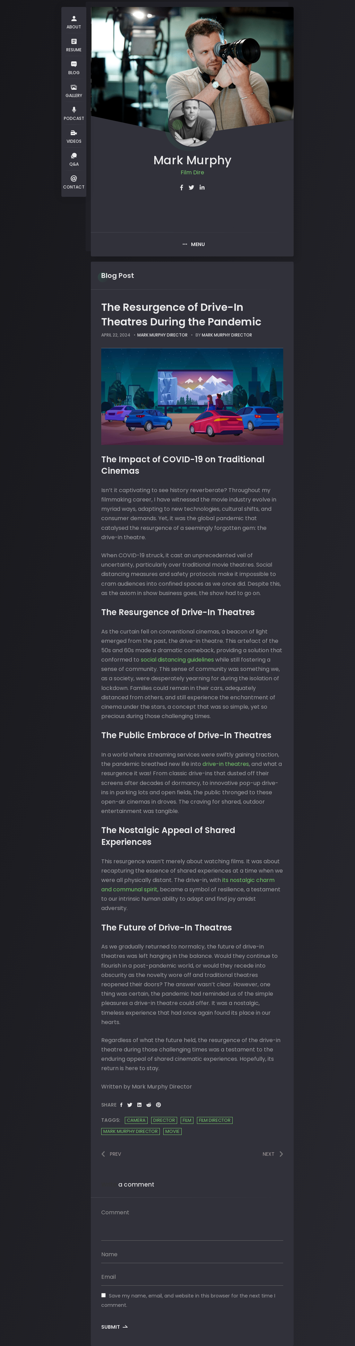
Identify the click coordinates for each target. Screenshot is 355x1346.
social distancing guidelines (177, 660)
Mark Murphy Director (162, 335)
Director (164, 1120)
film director (215, 1120)
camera (136, 1120)
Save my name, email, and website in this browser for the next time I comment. (188, 1300)
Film (187, 1120)
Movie (172, 1131)
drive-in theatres (225, 764)
